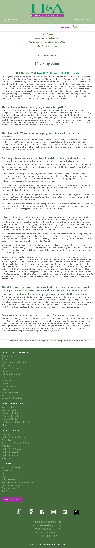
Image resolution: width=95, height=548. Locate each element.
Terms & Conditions (11, 467)
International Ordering (12, 485)
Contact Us (7, 470)
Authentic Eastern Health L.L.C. (59, 73)
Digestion (6, 365)
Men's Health (8, 407)
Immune (6, 371)
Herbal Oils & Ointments (13, 449)
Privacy (5, 476)
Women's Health (9, 410)
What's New (7, 458)
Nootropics (7, 383)
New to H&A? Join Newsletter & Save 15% (47, 42)
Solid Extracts (8, 446)
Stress (5, 395)
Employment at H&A (11, 488)
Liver (4, 377)
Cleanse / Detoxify (10, 416)
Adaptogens (7, 356)
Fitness (5, 425)
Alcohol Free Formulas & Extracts (17, 443)
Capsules (6, 434)
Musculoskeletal (9, 386)
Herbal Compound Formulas (15, 437)
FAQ (3, 473)
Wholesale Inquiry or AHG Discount (18, 482)
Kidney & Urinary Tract (12, 374)
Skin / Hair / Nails (10, 392)
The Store (6, 491)
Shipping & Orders (10, 479)
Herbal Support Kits (11, 455)
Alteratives (7, 359)
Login (88, 20)
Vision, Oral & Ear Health (13, 398)
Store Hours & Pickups (47, 46)
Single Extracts (8, 440)
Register (79, 20)
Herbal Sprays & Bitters (12, 452)
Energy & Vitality (9, 419)
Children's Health (10, 413)
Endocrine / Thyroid (11, 368)
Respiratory (7, 389)
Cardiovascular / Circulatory (15, 362)
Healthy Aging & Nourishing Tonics (18, 422)
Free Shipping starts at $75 (46, 38)
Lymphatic (6, 380)
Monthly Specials (46, 34)
